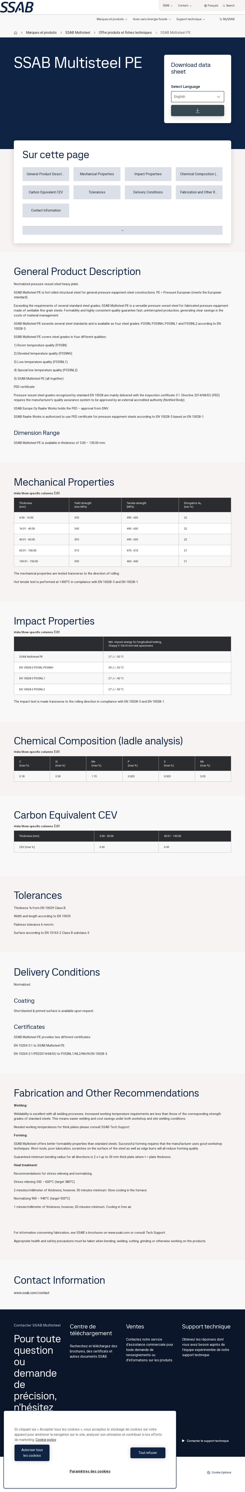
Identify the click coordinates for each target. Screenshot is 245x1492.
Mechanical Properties (97, 174)
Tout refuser (129, 1455)
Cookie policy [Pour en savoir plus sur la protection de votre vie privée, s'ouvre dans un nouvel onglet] (46, 1445)
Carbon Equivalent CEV (46, 192)
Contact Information (46, 210)
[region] (89, 1452)
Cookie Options (219, 1472)
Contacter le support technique (205, 1441)
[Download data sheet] (197, 110)
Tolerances (97, 192)
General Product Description (48, 174)
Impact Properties (148, 174)
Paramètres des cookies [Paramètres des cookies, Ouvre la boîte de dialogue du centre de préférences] (90, 1471)
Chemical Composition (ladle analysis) (201, 174)
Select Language (185, 86)
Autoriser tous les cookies (51, 1455)
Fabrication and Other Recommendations (201, 192)
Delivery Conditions (148, 192)
